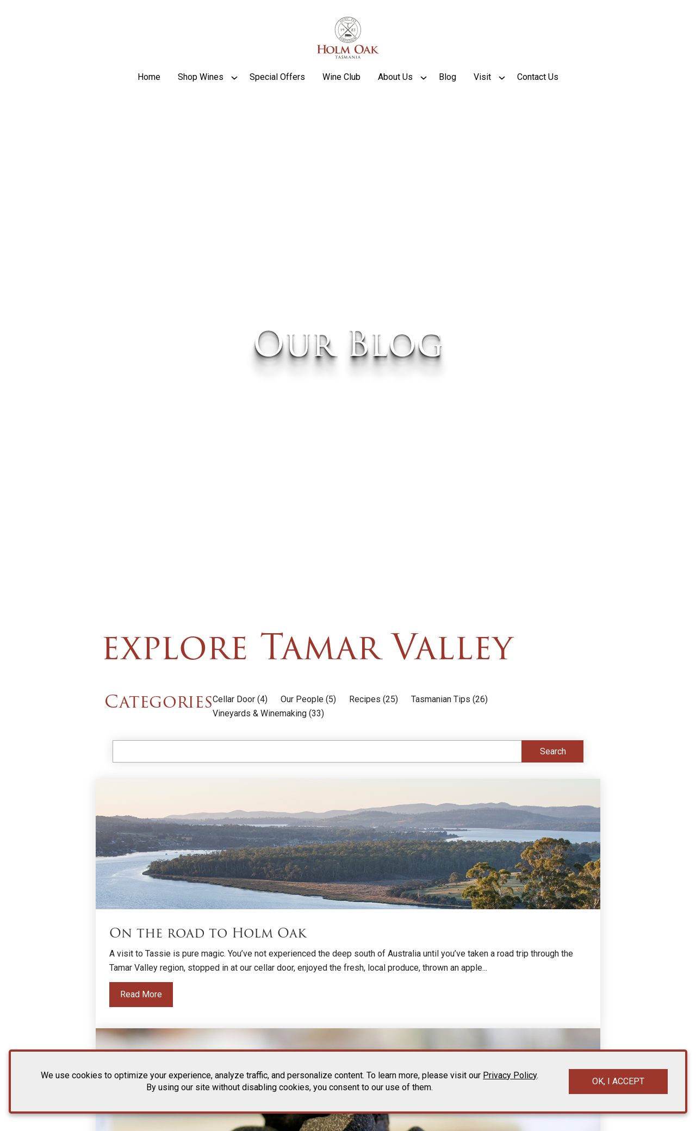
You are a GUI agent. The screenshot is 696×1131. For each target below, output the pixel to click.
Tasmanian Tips (440, 722)
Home (149, 94)
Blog (447, 94)
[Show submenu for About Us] (423, 94)
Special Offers (277, 94)
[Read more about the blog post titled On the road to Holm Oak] (348, 927)
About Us (395, 94)
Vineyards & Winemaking (260, 737)
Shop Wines (200, 94)
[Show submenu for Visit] (501, 94)
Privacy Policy (510, 1075)
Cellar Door (234, 722)
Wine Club (341, 94)
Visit (482, 94)
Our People (302, 722)
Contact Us (537, 94)
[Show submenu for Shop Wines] (234, 94)
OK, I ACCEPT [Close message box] (618, 1081)
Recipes (365, 722)
